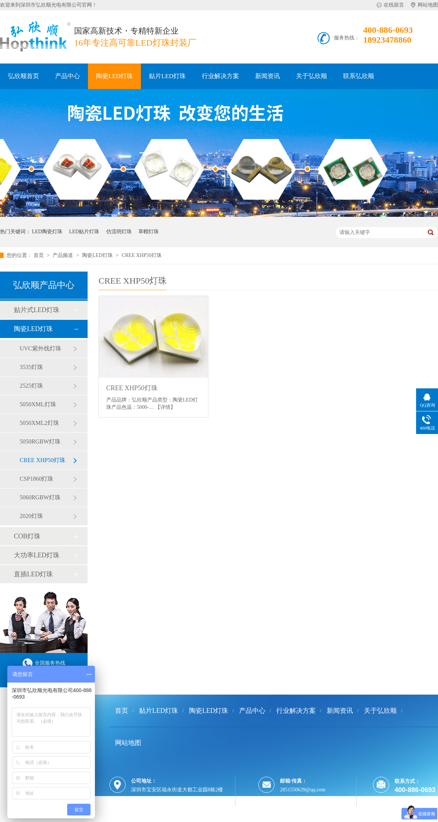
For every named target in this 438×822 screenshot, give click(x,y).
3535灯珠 (31, 367)
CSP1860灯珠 (36, 479)
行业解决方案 (220, 76)
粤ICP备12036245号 (152, 817)
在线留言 (394, 5)
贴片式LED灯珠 (36, 310)
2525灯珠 (31, 386)
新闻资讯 (267, 76)
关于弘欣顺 (311, 76)
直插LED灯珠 (33, 574)
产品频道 (63, 255)
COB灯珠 (27, 536)
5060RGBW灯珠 (40, 497)
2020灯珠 (31, 516)
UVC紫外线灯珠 (40, 348)
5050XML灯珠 (38, 404)
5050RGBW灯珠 (40, 441)
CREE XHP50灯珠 (141, 255)
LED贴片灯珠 (84, 231)
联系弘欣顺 (358, 76)
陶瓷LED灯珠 (114, 76)
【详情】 (165, 407)
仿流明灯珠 (119, 231)
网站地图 (428, 5)
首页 (39, 255)
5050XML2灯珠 (39, 423)
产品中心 (67, 76)
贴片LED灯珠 (167, 76)
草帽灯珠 (148, 231)
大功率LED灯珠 (36, 555)
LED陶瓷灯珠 (47, 231)
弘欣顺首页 (23, 76)
